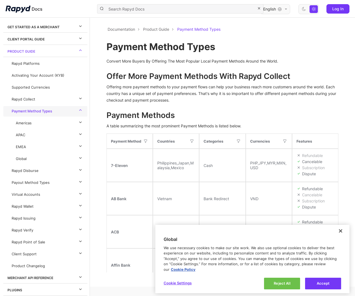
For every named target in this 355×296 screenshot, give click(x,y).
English (275, 9)
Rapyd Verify (47, 229)
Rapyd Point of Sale (47, 241)
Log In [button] (338, 8)
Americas (49, 122)
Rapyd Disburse (47, 170)
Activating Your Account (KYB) (38, 75)
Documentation (121, 29)
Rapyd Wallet (47, 205)
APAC (49, 134)
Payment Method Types (47, 110)
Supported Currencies (31, 87)
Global (49, 158)
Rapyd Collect (47, 98)
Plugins (45, 289)
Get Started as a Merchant (45, 26)
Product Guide (45, 50)
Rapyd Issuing (47, 217)
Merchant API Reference (45, 277)
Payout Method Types (47, 182)
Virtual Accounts (47, 194)
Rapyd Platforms (26, 63)
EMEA (49, 146)
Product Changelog (28, 266)
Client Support (47, 253)
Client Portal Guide (45, 38)
